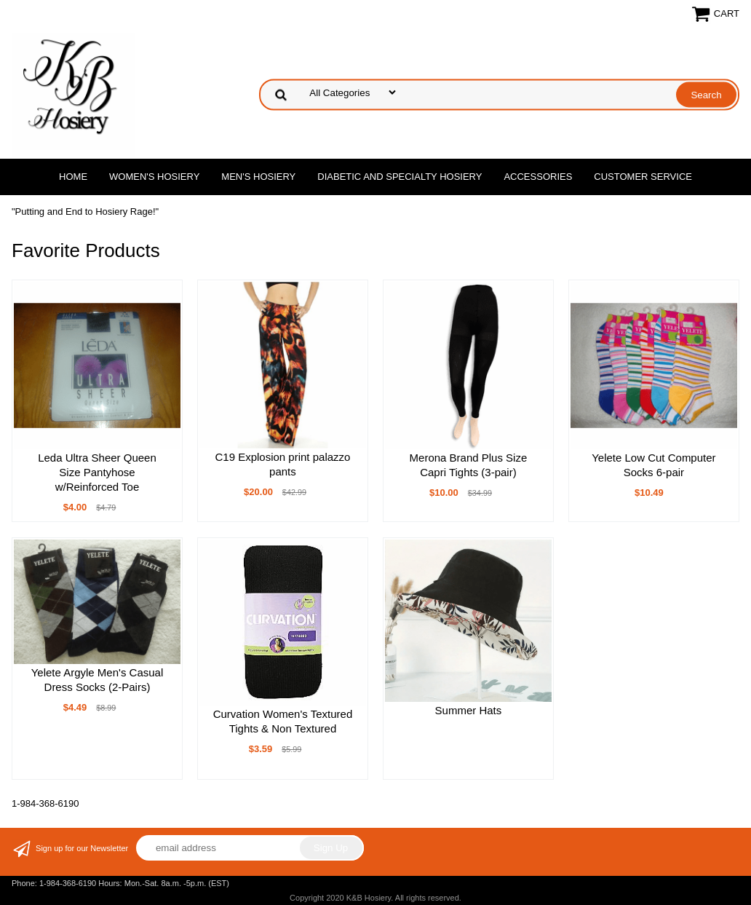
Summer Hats (468, 710)
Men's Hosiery (258, 176)
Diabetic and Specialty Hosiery (399, 176)
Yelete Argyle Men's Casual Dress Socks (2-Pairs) (97, 679)
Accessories (538, 176)
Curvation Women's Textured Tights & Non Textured (283, 721)
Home (73, 176)
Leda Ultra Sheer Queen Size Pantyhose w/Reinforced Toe (97, 472)
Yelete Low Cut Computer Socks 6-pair (653, 464)
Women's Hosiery (154, 176)
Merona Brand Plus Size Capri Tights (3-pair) (469, 464)
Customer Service (643, 176)
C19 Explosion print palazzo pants (282, 464)
